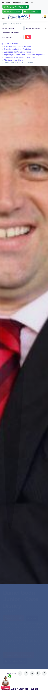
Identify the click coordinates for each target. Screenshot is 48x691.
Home (5, 44)
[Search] (42, 17)
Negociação (9, 54)
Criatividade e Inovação (14, 57)
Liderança (20, 54)
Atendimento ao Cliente (14, 60)
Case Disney (31, 57)
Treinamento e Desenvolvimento (17, 46)
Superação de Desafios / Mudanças (19, 52)
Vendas (15, 44)
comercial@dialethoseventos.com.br (19, 2)
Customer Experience (36, 54)
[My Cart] (45, 17)
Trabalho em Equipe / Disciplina (17, 49)
